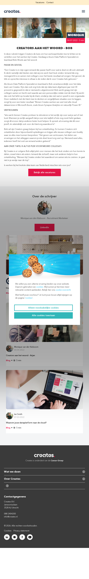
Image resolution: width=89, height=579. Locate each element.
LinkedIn (44, 227)
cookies (39, 287)
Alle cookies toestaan (43, 315)
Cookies (7, 530)
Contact (49, 2)
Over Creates (12, 479)
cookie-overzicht (63, 290)
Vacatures (40, 2)
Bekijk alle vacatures (44, 172)
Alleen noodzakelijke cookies (43, 307)
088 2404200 (10, 513)
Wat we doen (12, 471)
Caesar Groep (57, 460)
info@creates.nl (11, 516)
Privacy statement (21, 530)
